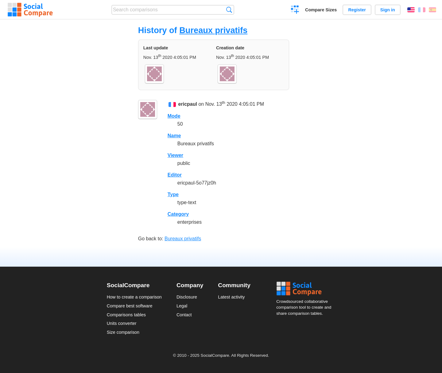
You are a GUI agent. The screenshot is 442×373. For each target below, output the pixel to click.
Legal (181, 305)
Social (305, 288)
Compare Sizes (321, 9)
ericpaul (187, 104)
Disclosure (186, 297)
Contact (184, 314)
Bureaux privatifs (213, 30)
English (411, 9)
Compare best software (130, 305)
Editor (175, 174)
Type (173, 194)
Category (178, 214)
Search (229, 10)
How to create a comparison (134, 297)
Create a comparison (295, 10)
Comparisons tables (126, 314)
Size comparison (123, 332)
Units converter (122, 323)
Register (357, 9)
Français (421, 9)
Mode (174, 116)
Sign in (387, 9)
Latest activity (231, 297)
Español (432, 9)
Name (174, 135)
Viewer (175, 155)
